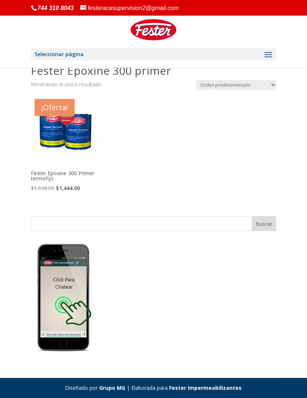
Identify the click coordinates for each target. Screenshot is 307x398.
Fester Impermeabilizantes (205, 387)
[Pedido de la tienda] (236, 85)
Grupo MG (112, 387)
